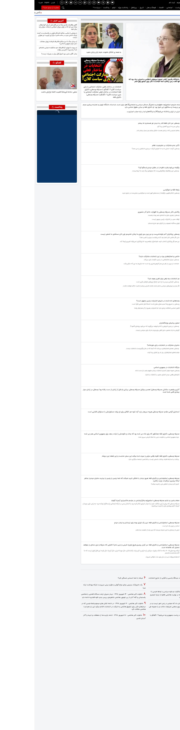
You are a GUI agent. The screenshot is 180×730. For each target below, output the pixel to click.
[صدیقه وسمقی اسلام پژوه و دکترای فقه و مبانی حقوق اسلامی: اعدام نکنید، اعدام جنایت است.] (135, 86)
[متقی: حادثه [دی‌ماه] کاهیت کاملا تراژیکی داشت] (28, 97)
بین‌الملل (100, 7)
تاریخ (107, 7)
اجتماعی (135, 7)
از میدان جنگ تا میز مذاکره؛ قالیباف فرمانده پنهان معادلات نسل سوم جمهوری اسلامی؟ (23, 42)
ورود (143, 2)
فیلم (79, 7)
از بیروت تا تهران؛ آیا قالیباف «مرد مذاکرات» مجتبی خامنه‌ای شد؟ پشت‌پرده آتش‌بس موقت (23, 49)
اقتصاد (126, 7)
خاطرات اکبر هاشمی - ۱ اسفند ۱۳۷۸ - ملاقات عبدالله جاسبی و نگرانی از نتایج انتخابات (145, 578)
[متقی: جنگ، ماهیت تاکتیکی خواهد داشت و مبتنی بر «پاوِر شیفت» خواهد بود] (20, 97)
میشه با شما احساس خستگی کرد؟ (95, 578)
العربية (6, 3)
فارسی (18, 3)
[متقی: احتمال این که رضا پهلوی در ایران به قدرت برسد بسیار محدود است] (16, 97)
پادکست (72, 7)
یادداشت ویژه (89, 7)
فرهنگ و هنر (116, 7)
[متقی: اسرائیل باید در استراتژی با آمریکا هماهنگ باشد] (24, 97)
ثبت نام (137, 2)
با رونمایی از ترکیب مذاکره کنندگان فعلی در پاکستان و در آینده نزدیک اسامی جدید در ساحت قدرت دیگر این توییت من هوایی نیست (22, 35)
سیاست (144, 7)
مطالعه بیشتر (173, 116)
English (12, 3)
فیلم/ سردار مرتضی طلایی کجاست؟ (163, 585)
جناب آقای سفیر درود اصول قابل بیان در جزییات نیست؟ (24, 54)
